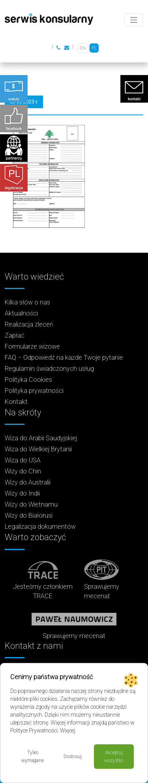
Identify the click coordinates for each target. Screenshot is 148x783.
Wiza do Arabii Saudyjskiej (41, 438)
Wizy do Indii (22, 493)
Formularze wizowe (32, 346)
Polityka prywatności (34, 390)
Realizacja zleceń (29, 324)
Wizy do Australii (28, 482)
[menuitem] (82, 48)
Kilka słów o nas (27, 302)
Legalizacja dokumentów (40, 526)
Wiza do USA (23, 460)
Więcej (67, 730)
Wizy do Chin (23, 471)
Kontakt (16, 402)
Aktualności (21, 313)
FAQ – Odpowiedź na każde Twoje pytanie (64, 357)
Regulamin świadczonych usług (49, 368)
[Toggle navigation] (134, 19)
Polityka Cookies (28, 379)
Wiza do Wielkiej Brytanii (38, 449)
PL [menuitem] (94, 48)
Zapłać (14, 335)
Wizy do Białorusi (28, 515)
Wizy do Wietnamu (31, 504)
